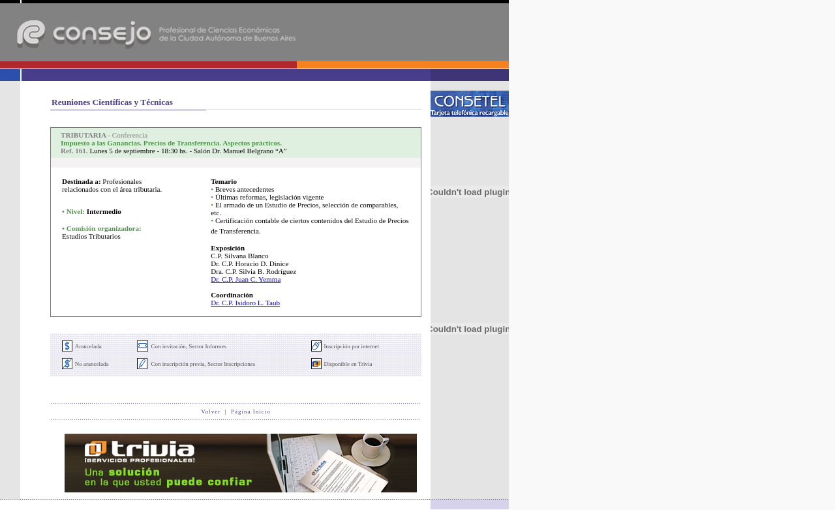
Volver (210, 411)
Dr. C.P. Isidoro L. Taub (245, 303)
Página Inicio (251, 411)
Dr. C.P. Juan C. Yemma (246, 279)
